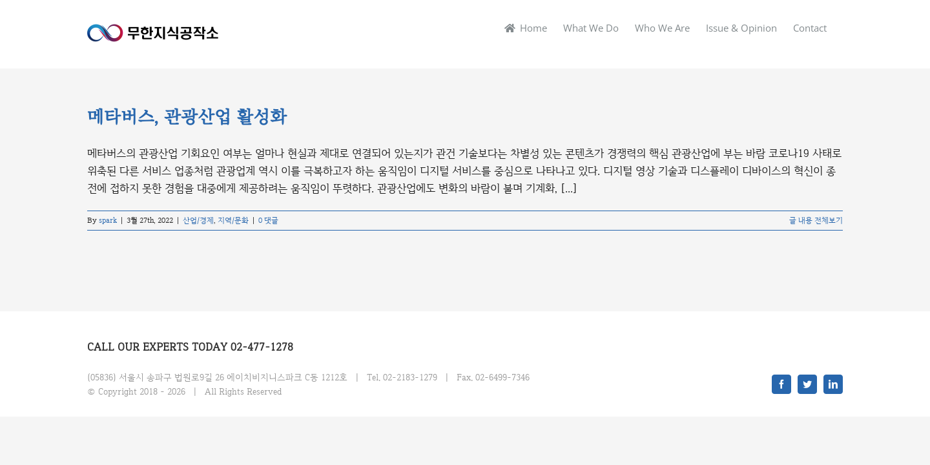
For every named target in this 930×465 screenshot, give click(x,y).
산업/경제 (198, 220)
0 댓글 (268, 220)
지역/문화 (233, 220)
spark (108, 220)
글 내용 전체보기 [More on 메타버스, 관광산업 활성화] (816, 220)
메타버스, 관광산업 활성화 (187, 117)
